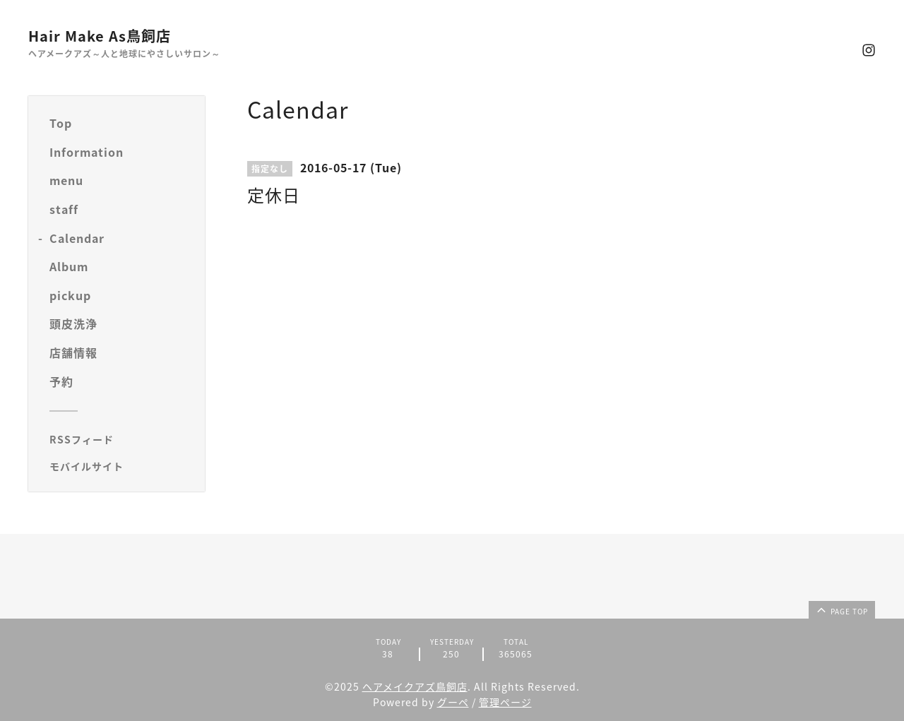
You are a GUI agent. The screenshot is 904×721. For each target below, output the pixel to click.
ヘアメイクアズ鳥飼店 (415, 686)
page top (841, 609)
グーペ (453, 702)
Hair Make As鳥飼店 (99, 35)
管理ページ (505, 702)
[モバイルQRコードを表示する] (121, 466)
